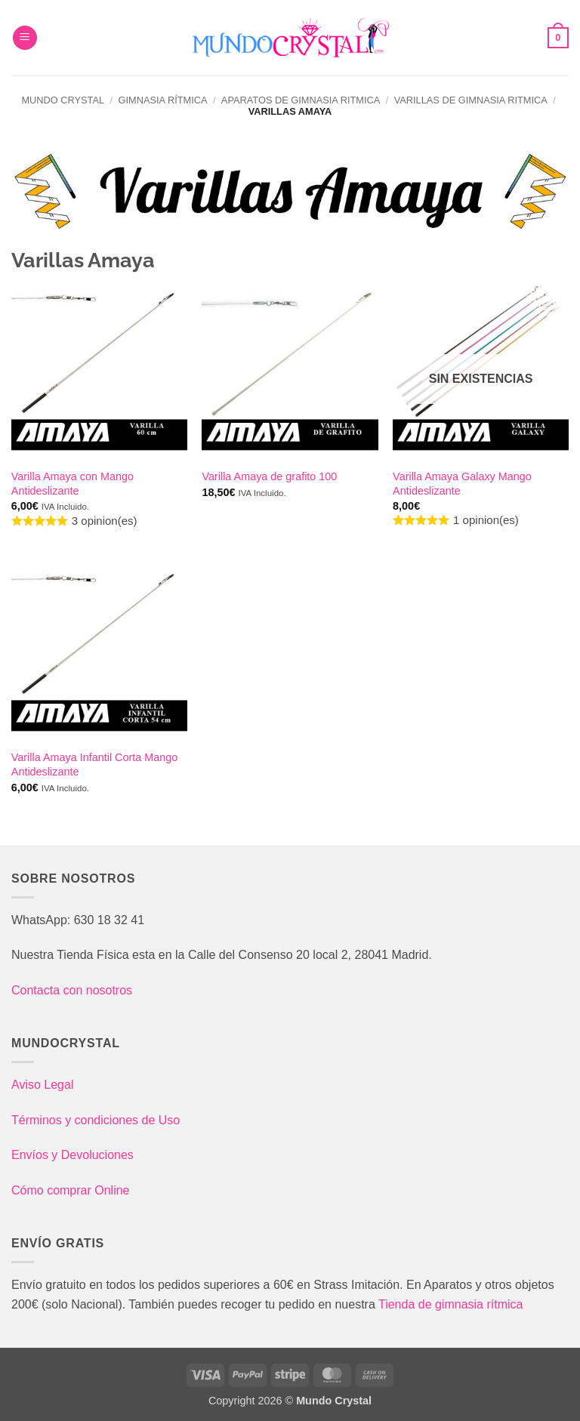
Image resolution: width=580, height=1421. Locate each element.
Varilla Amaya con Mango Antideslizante (72, 483)
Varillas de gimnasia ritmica (471, 100)
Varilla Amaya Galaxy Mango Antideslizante (462, 483)
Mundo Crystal (62, 100)
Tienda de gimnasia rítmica (450, 1304)
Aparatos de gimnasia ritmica (300, 100)
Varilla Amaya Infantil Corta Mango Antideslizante (94, 764)
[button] (25, 38)
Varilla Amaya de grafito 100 (269, 476)
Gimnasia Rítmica (162, 100)
